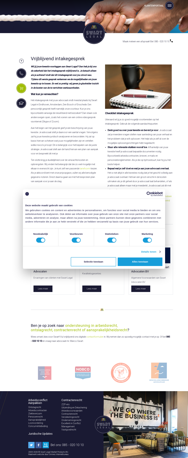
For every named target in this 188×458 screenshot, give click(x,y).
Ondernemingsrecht (71, 420)
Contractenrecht (69, 414)
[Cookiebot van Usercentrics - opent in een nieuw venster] (149, 194)
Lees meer (43, 288)
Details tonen (148, 251)
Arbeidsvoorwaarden (71, 410)
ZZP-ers (65, 404)
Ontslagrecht (34, 407)
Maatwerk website (36, 454)
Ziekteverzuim (35, 413)
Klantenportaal (154, 5)
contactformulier (94, 336)
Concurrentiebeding (38, 426)
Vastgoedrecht (68, 429)
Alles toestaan (140, 261)
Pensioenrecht (35, 416)
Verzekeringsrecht (70, 417)
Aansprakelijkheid (37, 420)
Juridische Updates (40, 433)
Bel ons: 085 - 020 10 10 (67, 445)
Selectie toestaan (93, 261)
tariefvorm (85, 168)
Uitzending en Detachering (74, 407)
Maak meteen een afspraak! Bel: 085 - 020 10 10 (148, 41)
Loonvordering (35, 423)
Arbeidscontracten (37, 410)
